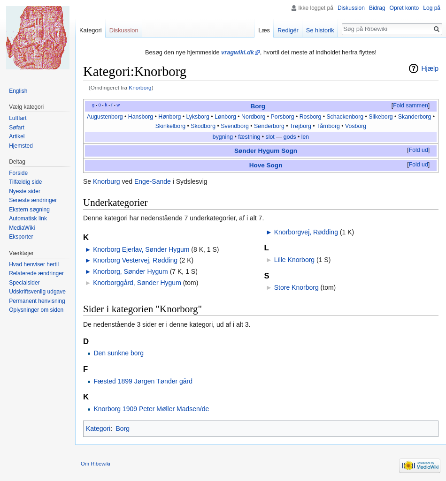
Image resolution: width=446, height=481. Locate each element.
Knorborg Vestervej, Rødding (135, 260)
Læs (264, 30)
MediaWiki (22, 228)
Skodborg (203, 126)
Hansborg (140, 116)
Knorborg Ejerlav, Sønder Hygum (141, 249)
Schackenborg (344, 116)
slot (270, 137)
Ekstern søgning (29, 209)
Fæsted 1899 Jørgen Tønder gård (142, 381)
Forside (18, 173)
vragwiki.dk (237, 52)
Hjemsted (21, 146)
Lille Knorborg (294, 259)
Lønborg (225, 116)
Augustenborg (105, 116)
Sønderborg (269, 126)
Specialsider (24, 282)
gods (290, 137)
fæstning (249, 137)
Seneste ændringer (33, 200)
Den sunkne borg (118, 353)
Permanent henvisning (37, 301)
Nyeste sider (24, 191)
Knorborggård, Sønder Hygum (137, 282)
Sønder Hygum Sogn (265, 150)
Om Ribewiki (95, 463)
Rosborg (311, 116)
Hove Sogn (266, 165)
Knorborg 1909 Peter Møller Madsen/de (151, 409)
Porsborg (282, 116)
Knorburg (106, 181)
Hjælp (429, 68)
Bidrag (377, 8)
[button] (410, 106)
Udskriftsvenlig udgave (37, 291)
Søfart (16, 127)
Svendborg (235, 126)
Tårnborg (328, 126)
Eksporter (21, 236)
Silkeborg (380, 116)
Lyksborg (197, 116)
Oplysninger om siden (36, 310)
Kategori (98, 428)
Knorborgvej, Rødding (306, 232)
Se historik (320, 30)
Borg (257, 106)
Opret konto (404, 8)
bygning (223, 137)
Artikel (16, 136)
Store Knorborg (296, 287)
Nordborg (253, 116)
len (305, 137)
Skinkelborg (170, 126)
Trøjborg (300, 126)
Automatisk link (28, 218)
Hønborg (169, 116)
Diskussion (351, 8)
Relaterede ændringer (36, 273)
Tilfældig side (25, 182)
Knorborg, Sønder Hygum (130, 271)
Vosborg (355, 126)
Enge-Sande (152, 181)
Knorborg (140, 87)
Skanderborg (414, 116)
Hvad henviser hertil (34, 264)
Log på (431, 8)
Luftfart (17, 118)
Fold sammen (410, 105)
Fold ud (418, 150)
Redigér (288, 30)
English (18, 91)
